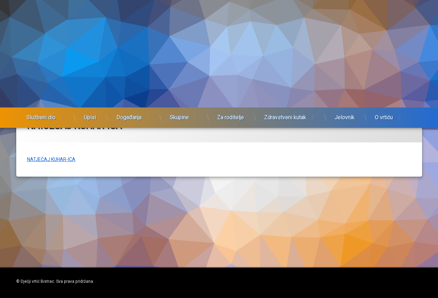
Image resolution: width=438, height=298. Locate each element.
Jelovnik (344, 118)
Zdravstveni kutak (285, 118)
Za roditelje (230, 118)
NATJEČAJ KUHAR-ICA (51, 187)
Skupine (179, 118)
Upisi (90, 118)
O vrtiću (384, 118)
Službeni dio (40, 118)
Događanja (128, 118)
